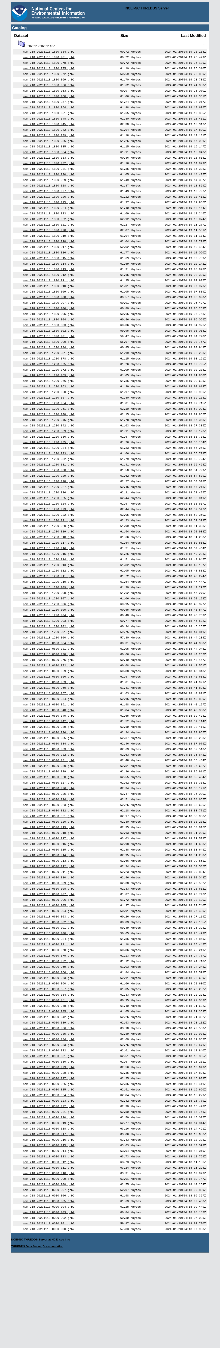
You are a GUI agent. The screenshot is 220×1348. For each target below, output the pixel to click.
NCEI (55, 1330)
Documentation (53, 1337)
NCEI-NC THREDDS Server (147, 8)
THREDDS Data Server (26, 1337)
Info (67, 1330)
